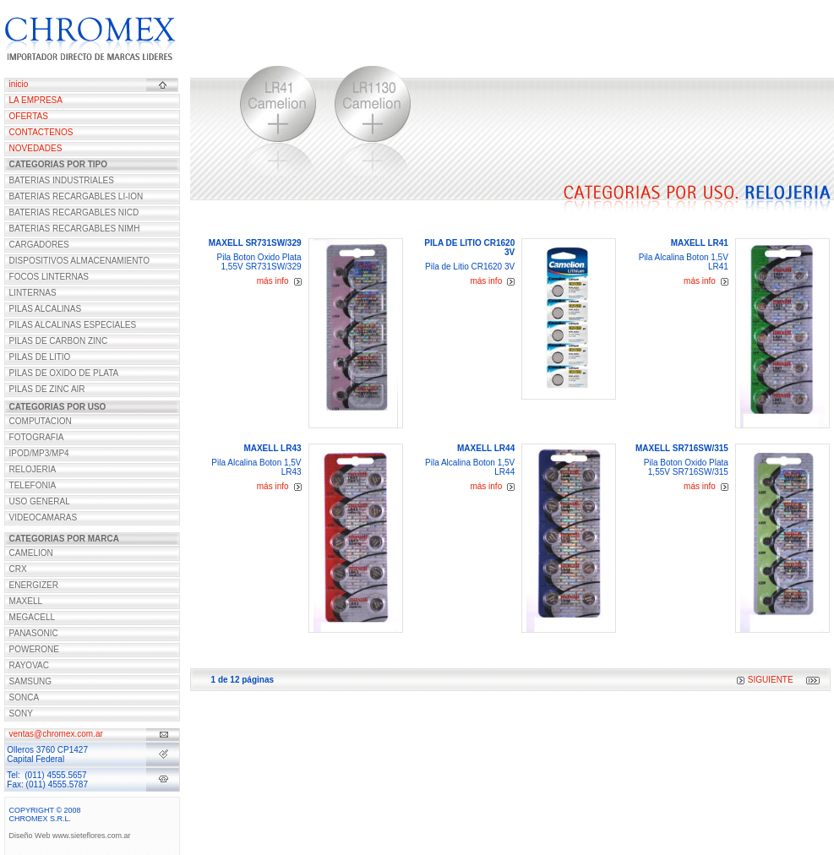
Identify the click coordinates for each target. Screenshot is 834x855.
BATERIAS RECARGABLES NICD (74, 212)
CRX (18, 569)
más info (279, 281)
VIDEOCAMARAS (43, 517)
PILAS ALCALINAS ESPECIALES (73, 324)
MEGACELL (32, 617)
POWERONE (34, 649)
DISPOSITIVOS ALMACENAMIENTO (79, 260)
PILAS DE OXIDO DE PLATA (64, 373)
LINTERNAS (33, 292)
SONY (21, 713)
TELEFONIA (33, 485)
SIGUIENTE (764, 679)
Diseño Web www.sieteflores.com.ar (70, 835)
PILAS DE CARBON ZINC (58, 341)
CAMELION (31, 553)
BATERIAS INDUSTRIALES (61, 180)
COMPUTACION (40, 421)
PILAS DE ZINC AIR (47, 389)
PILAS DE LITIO (40, 357)
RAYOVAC (29, 665)
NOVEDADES (36, 148)
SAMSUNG (30, 681)
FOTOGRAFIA (36, 437)
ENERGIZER (33, 585)
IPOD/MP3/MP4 (39, 453)
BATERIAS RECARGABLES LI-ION (76, 196)
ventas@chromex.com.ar (56, 733)
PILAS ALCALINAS (45, 308)
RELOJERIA (33, 469)
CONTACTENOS (41, 132)
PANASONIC (33, 633)
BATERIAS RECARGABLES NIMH (74, 228)
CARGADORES (39, 244)
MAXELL (25, 601)
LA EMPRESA (36, 100)
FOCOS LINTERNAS (49, 276)
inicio (19, 84)
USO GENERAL (39, 501)
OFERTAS (28, 116)
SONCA (24, 697)
